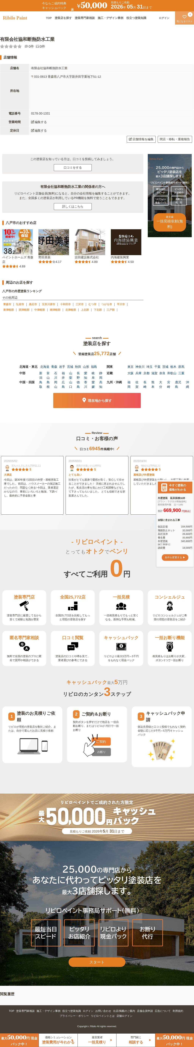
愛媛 (93, 384)
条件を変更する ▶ (175, 557)
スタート (97, 962)
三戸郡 (111, 309)
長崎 (144, 384)
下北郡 (98, 309)
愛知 (85, 375)
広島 (63, 384)
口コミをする (73, 167)
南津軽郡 (55, 309)
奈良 (162, 373)
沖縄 (187, 384)
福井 (63, 375)
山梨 (70, 375)
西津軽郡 (24, 309)
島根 (48, 384)
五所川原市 (48, 304)
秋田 (78, 366)
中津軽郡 (39, 309)
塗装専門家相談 (85, 17)
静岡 (100, 375)
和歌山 (171, 373)
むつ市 (92, 304)
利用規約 (178, 1010)
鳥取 (40, 384)
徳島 (78, 384)
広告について (163, 1010)
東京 (131, 366)
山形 (86, 366)
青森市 (7, 304)
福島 (94, 366)
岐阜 (93, 375)
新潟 (40, 375)
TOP (49, 17)
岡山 (55, 384)
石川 (55, 375)
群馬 (181, 366)
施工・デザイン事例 (110, 17)
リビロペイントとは (103, 1015)
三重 (181, 373)
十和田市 (65, 304)
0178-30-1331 (40, 113)
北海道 (44, 366)
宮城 (70, 366)
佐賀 (136, 384)
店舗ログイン (124, 1015)
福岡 (129, 384)
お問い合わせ (103, 1010)
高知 (100, 384)
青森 (54, 366)
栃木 (173, 366)
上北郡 (85, 309)
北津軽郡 (70, 309)
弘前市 (20, 304)
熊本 (152, 384)
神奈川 (140, 366)
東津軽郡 (8, 309)
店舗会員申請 (145, 1010)
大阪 (131, 373)
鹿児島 (178, 384)
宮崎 (168, 384)
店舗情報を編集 (141, 139)
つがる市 (106, 304)
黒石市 (33, 304)
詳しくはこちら (72, 206)
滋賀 (154, 373)
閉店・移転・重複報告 (175, 139)
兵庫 (138, 373)
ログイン (88, 1010)
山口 (70, 384)
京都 (146, 373)
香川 (85, 384)
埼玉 (149, 366)
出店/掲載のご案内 (124, 1010)
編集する (39, 122)
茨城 (165, 366)
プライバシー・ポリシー (74, 1015)
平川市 (121, 304)
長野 (78, 375)
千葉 (157, 366)
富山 (48, 375)
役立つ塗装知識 (136, 17)
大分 (160, 384)
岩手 (62, 366)
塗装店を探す (63, 17)
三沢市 (80, 304)
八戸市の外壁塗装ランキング (22, 291)
